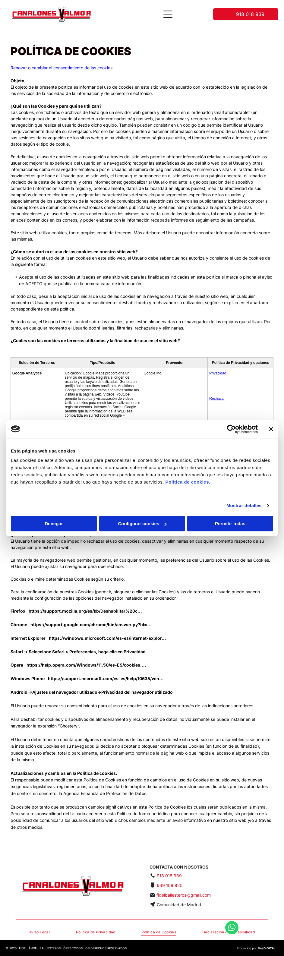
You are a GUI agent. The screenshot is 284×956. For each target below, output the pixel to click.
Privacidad (217, 373)
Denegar (54, 523)
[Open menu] (167, 14)
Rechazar (217, 398)
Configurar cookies (142, 523)
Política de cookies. (187, 481)
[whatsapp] (231, 936)
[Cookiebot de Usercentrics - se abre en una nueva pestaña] (231, 429)
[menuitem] (39, 932)
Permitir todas (230, 523)
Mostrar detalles (244, 505)
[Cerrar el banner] (271, 429)
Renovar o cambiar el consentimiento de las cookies (61, 67)
